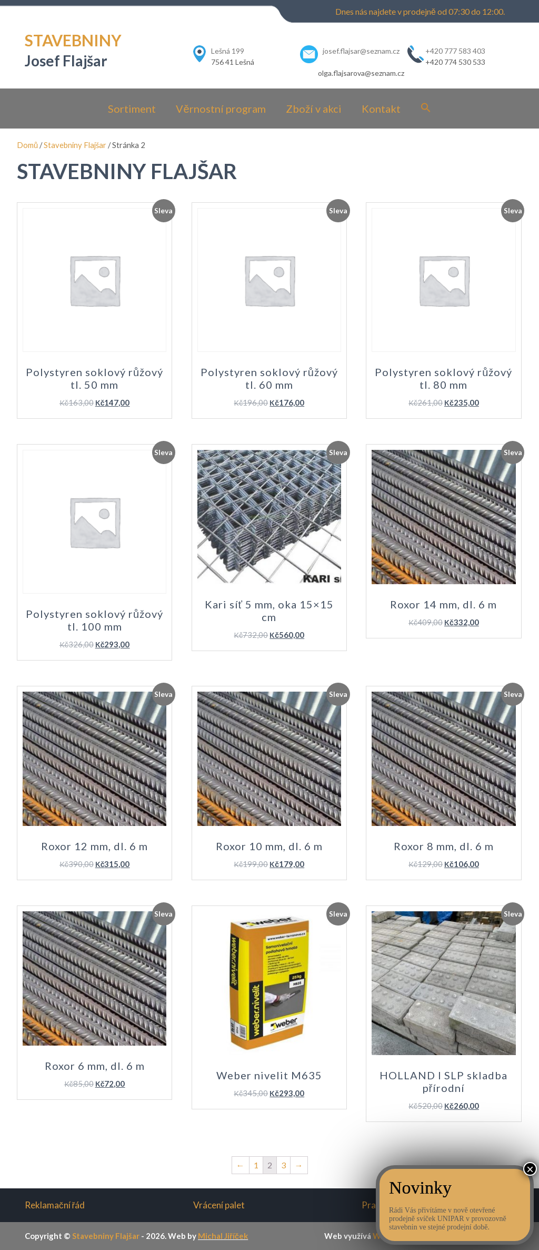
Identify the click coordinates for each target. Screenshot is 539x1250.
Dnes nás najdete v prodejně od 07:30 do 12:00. (420, 11)
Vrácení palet (219, 1204)
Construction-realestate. (467, 1236)
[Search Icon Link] (426, 108)
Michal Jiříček (223, 1236)
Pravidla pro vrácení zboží (412, 1204)
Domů (27, 145)
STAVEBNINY (73, 40)
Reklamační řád (55, 1204)
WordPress (393, 1236)
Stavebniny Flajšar (75, 145)
